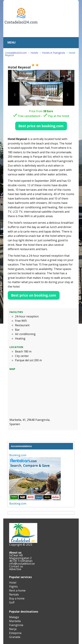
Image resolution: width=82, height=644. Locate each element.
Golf (12, 602)
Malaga (14, 617)
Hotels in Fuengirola (53, 52)
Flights (13, 586)
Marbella (15, 621)
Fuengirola (16, 625)
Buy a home (17, 598)
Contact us (16, 566)
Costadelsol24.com (16, 52)
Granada (14, 637)
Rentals (14, 594)
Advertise (15, 569)
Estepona (15, 633)
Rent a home (17, 590)
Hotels (34, 52)
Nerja (12, 629)
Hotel (12, 582)
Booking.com (17, 455)
